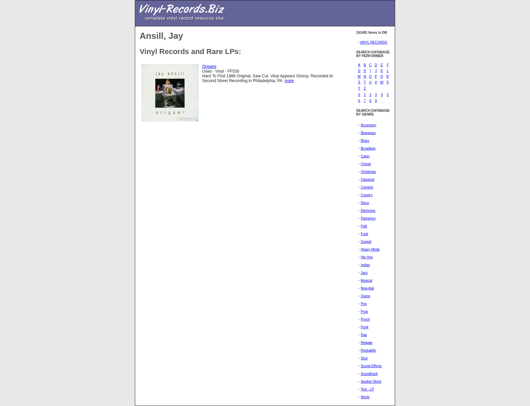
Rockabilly (368, 350)
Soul (364, 358)
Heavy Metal (370, 249)
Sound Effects (371, 366)
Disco (365, 203)
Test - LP (367, 389)
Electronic (368, 210)
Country (366, 195)
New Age (367, 288)
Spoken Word (371, 381)
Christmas (368, 172)
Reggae (366, 343)
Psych (365, 319)
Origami (209, 66)
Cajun (365, 156)
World (365, 397)
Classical (367, 179)
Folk (364, 226)
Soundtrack (369, 374)
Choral (365, 164)
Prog (364, 311)
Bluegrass (368, 133)
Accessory (368, 125)
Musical (366, 280)
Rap (364, 335)
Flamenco (368, 218)
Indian (365, 265)
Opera (365, 296)
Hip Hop (367, 257)
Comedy (367, 187)
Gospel (366, 242)
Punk (364, 327)
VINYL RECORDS (373, 42)
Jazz (364, 273)
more (289, 80)
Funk (364, 234)
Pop (364, 304)
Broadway (368, 148)
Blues (365, 141)
